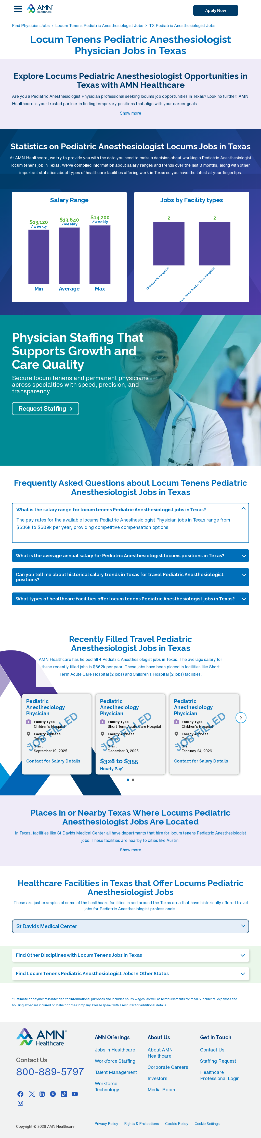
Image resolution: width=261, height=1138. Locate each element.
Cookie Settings (206, 1124)
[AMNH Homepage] (39, 8)
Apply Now (215, 10)
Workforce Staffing (115, 1061)
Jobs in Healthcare (115, 1049)
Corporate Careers (168, 1067)
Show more (130, 113)
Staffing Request (218, 1061)
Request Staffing (42, 408)
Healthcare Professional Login (220, 1075)
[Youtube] (74, 1094)
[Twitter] (31, 1094)
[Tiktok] (64, 1094)
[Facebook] (20, 1094)
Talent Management (116, 1072)
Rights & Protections (141, 1123)
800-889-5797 (50, 1071)
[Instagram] (20, 1103)
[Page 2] (133, 780)
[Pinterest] (53, 1094)
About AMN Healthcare (160, 1052)
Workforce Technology (107, 1086)
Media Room (161, 1089)
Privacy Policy (106, 1123)
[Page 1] (128, 780)
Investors (157, 1078)
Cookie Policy (176, 1123)
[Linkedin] (42, 1094)
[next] (241, 717)
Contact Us (212, 1049)
